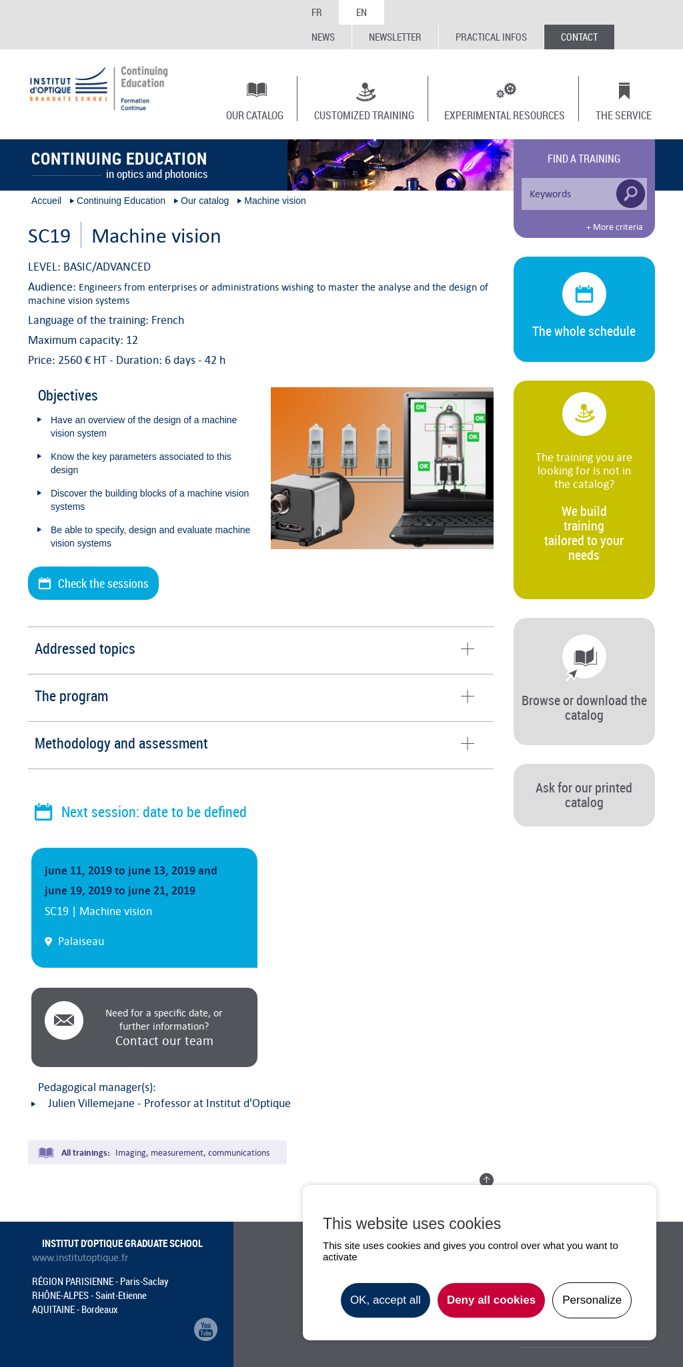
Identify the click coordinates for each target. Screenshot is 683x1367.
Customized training (364, 114)
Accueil (46, 200)
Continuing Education (121, 200)
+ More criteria (614, 227)
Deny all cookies (491, 1300)
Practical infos (491, 36)
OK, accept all (385, 1300)
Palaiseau (81, 941)
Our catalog (254, 114)
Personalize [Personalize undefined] (592, 1300)
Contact (579, 36)
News (323, 36)
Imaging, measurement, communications (192, 1152)
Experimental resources (504, 114)
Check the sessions (103, 583)
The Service (624, 114)
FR (316, 12)
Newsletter (395, 36)
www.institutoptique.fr (80, 1258)
